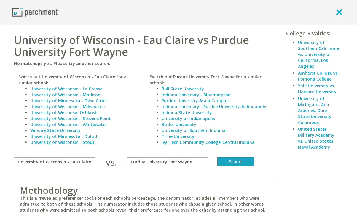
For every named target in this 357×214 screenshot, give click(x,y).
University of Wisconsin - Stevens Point (70, 118)
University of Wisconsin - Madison (65, 94)
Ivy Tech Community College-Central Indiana (208, 142)
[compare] (54, 161)
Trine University (178, 136)
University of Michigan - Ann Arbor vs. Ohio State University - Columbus (316, 110)
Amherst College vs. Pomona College (318, 76)
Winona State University (55, 130)
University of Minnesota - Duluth (64, 136)
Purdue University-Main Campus (195, 100)
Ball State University (183, 89)
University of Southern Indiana (194, 130)
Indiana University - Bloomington (196, 94)
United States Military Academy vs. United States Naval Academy (316, 138)
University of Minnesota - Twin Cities (68, 100)
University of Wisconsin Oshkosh (64, 112)
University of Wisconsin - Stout (62, 142)
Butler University (179, 124)
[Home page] (35, 12)
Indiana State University (187, 112)
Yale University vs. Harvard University (317, 89)
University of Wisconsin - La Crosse (66, 89)
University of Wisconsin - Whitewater (68, 124)
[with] (167, 161)
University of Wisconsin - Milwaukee (67, 106)
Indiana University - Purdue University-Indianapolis (214, 106)
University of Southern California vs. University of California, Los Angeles (318, 54)
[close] (339, 11)
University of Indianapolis (188, 118)
